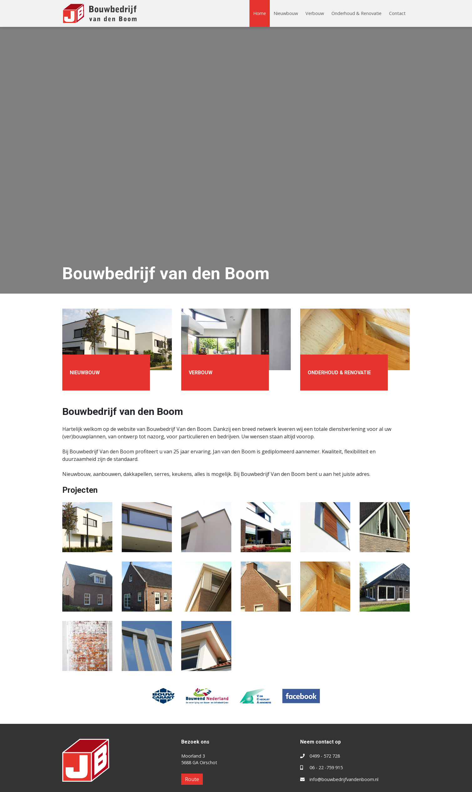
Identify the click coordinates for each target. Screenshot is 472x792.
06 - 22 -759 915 (326, 767)
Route (192, 779)
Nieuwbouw (286, 13)
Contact (397, 13)
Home (259, 13)
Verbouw (314, 13)
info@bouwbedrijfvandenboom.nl (344, 779)
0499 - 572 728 (325, 756)
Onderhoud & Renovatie (356, 13)
